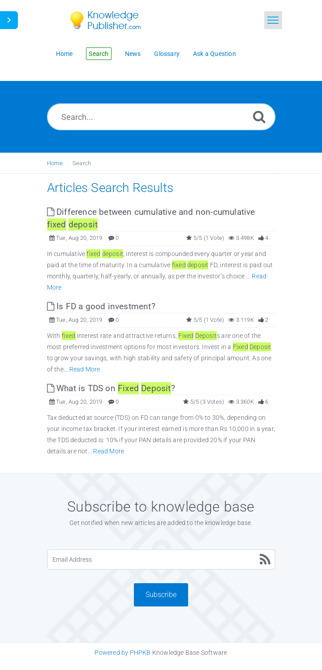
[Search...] (161, 116)
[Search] (259, 116)
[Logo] (112, 20)
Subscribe (161, 594)
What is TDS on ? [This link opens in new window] (111, 388)
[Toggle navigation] (273, 20)
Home (55, 163)
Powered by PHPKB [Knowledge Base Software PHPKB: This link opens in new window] (122, 652)
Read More (84, 369)
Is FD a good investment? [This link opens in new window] (101, 306)
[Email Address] (161, 559)
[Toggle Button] (9, 20)
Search (82, 163)
